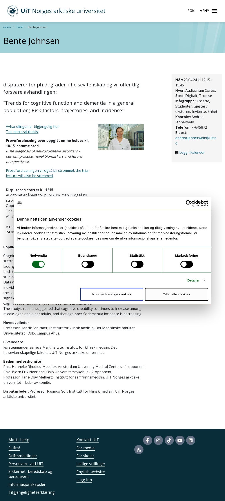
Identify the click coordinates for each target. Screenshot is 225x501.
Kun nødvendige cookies (111, 294)
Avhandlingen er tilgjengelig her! (33, 126)
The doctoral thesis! (22, 131)
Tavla (19, 27)
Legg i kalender (192, 152)
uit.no (7, 27)
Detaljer (193, 280)
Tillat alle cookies (176, 294)
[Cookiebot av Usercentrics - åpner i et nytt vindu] (189, 203)
